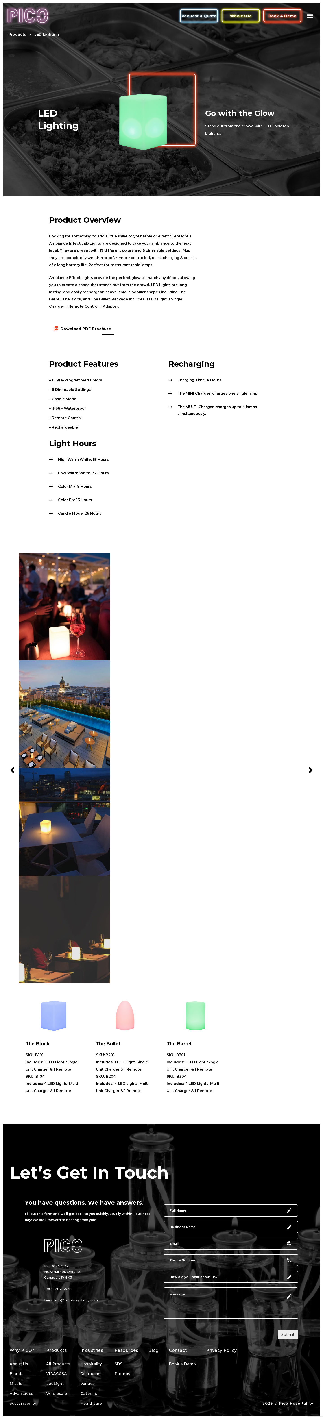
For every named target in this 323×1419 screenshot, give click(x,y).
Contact (178, 1350)
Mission (17, 1384)
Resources (126, 1350)
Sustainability (23, 1403)
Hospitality (91, 1364)
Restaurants (93, 1374)
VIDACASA (56, 1374)
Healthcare (91, 1403)
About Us (19, 1364)
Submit (288, 1334)
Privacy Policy (221, 1350)
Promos (122, 1374)
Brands (16, 1374)
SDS (118, 1364)
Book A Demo (282, 16)
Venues (88, 1384)
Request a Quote (199, 16)
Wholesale (241, 16)
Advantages (21, 1393)
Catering (89, 1393)
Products (56, 1350)
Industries (92, 1350)
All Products (58, 1364)
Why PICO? (22, 1350)
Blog (153, 1350)
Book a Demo (182, 1364)
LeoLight (55, 1384)
